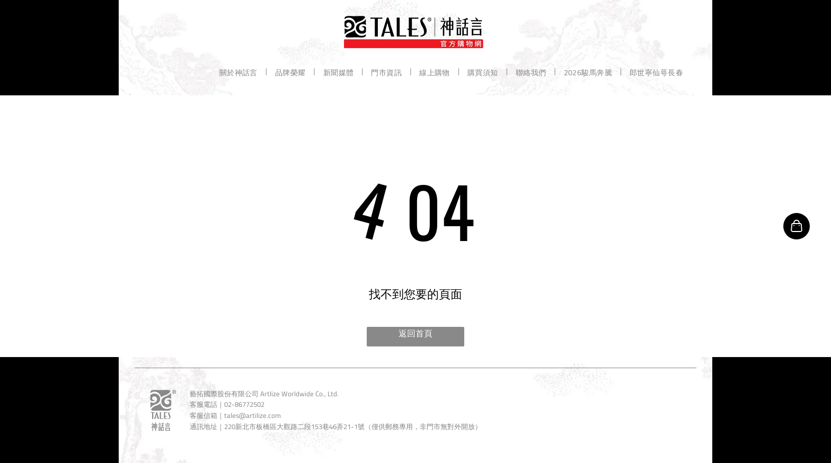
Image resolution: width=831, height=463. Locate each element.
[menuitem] (239, 71)
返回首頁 (415, 333)
